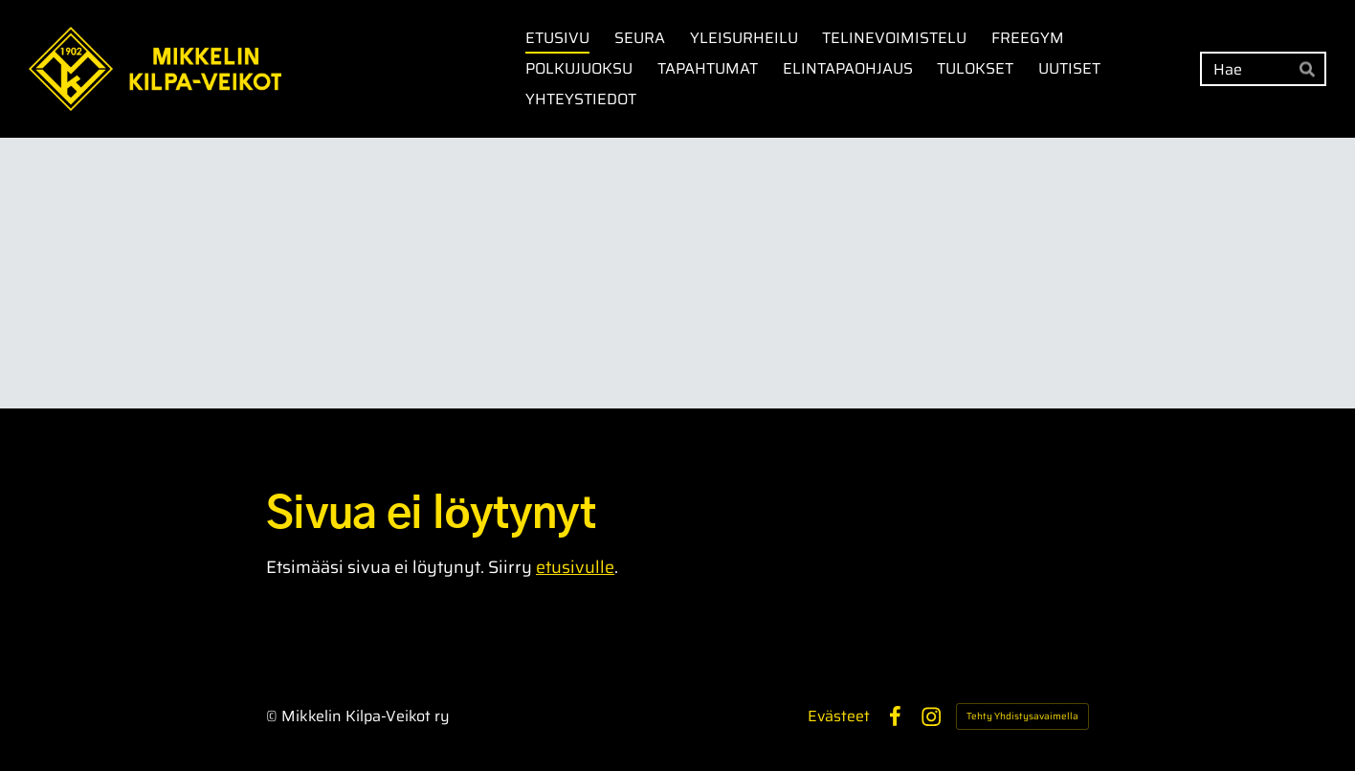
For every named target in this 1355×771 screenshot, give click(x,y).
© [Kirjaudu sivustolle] (273, 716)
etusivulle (575, 567)
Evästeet (839, 716)
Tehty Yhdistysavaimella (1022, 716)
